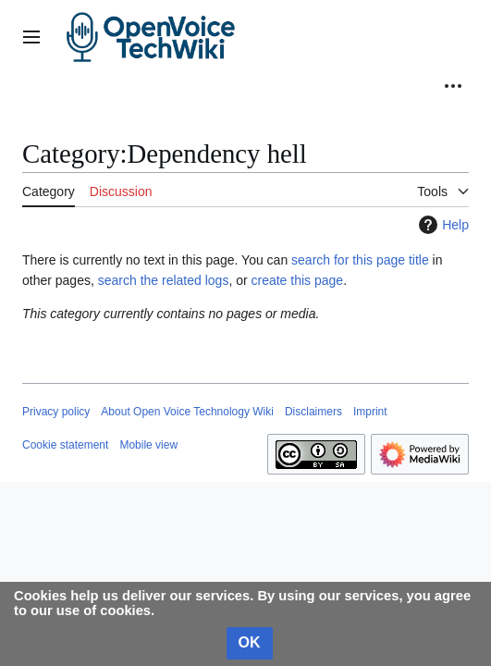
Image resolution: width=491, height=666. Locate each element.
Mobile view (148, 444)
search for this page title (360, 260)
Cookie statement (65, 444)
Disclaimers (313, 411)
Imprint (370, 411)
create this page (298, 280)
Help (441, 225)
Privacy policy (56, 411)
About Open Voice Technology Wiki (187, 411)
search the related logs (163, 280)
